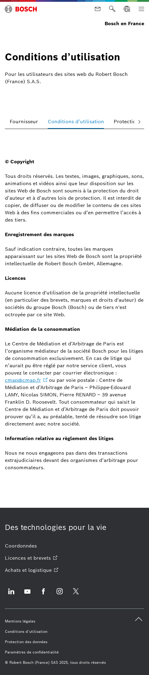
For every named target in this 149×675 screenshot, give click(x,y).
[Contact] (97, 9)
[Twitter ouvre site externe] (75, 595)
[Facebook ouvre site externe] (43, 595)
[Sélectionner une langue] (127, 9)
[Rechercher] (112, 9)
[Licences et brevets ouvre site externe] (31, 558)
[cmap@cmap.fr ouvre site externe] (26, 380)
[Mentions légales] (20, 621)
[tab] (24, 121)
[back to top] (139, 619)
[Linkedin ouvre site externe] (11, 595)
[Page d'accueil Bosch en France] (21, 9)
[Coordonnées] (21, 546)
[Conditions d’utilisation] (26, 631)
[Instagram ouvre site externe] (59, 595)
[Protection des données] (26, 642)
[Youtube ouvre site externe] (27, 595)
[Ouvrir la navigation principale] (141, 9)
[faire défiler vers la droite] (139, 121)
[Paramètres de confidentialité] (32, 652)
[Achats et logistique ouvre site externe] (31, 570)
